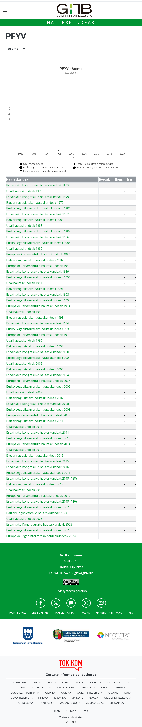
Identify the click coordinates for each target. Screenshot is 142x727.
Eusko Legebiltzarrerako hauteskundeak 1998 (38, 329)
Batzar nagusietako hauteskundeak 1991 (34, 289)
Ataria (21, 687)
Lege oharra (40, 612)
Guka (127, 692)
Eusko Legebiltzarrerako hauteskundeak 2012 (38, 438)
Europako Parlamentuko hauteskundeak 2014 (38, 444)
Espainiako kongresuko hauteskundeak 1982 (37, 214)
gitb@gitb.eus (83, 573)
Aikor (37, 682)
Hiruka (43, 697)
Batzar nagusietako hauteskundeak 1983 (34, 220)
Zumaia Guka (95, 702)
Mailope (77, 697)
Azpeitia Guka (41, 687)
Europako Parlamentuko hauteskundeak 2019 (38, 496)
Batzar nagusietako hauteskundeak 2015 (34, 455)
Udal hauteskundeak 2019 (24, 490)
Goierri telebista (89, 692)
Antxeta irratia (118, 682)
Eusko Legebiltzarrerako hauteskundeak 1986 (38, 243)
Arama (17, 49)
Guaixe (113, 692)
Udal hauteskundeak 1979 (24, 191)
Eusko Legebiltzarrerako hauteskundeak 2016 (38, 473)
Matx (57, 711)
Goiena (66, 692)
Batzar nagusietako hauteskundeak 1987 (34, 260)
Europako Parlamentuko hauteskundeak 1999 (38, 335)
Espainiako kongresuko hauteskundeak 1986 (37, 237)
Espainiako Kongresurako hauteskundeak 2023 (39, 524)
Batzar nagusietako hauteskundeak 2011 (34, 421)
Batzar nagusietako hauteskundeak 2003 (34, 369)
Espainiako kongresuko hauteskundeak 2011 (37, 432)
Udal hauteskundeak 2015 (24, 450)
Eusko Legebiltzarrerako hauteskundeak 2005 (38, 386)
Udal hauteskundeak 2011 (24, 427)
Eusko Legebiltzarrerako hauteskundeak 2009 (38, 409)
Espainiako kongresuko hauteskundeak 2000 (37, 352)
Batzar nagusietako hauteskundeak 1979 (34, 203)
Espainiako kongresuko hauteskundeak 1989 (37, 272)
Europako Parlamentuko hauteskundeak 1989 (38, 266)
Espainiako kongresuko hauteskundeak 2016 (37, 467)
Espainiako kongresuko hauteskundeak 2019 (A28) (41, 478)
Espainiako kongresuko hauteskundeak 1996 (37, 323)
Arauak (85, 612)
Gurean (71, 711)
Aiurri (51, 682)
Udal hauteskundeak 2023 (24, 519)
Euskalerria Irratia (25, 692)
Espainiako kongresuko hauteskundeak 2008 (37, 404)
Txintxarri (46, 702)
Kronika (60, 697)
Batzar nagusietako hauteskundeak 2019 (34, 484)
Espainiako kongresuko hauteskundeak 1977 (37, 185)
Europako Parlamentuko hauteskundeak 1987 (38, 254)
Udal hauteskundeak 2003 (24, 363)
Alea (65, 682)
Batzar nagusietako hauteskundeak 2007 (34, 398)
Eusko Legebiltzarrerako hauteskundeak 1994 (38, 300)
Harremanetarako (109, 612)
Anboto (95, 682)
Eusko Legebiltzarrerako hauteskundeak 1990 (38, 277)
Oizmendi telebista (117, 697)
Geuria (50, 692)
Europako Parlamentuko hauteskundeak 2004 (38, 381)
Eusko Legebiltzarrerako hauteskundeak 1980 (38, 208)
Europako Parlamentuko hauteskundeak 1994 (38, 306)
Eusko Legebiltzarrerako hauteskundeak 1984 (38, 231)
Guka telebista (21, 697)
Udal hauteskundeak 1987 (24, 249)
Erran (120, 687)
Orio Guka (25, 702)
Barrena (88, 687)
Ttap (85, 711)
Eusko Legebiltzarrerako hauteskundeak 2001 (38, 358)
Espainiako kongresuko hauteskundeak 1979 (37, 197)
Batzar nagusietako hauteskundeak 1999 (34, 346)
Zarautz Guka (70, 702)
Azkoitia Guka (67, 687)
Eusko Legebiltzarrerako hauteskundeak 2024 (38, 530)
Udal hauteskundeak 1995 (24, 312)
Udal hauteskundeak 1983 (24, 226)
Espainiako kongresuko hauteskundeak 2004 (37, 375)
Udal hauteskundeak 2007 (24, 392)
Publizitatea (64, 612)
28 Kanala (117, 702)
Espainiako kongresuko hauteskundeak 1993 (37, 295)
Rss (130, 612)
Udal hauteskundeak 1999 (24, 340)
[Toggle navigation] (5, 10)
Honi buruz (17, 612)
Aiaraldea (20, 682)
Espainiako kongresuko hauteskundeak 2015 (37, 461)
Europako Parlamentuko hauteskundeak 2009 (38, 415)
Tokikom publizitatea (71, 717)
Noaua (93, 697)
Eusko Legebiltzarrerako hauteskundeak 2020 (38, 507)
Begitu (105, 687)
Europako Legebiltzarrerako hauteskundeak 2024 (41, 536)
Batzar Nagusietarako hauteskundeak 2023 (36, 513)
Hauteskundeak (71, 22)
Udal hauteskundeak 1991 (24, 283)
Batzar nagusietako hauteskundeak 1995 (34, 317)
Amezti (79, 682)
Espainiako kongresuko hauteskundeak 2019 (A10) (41, 501)
